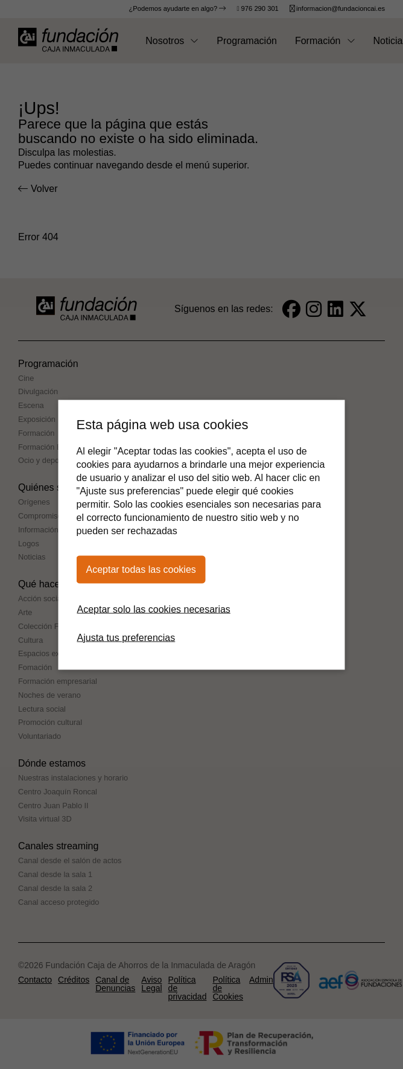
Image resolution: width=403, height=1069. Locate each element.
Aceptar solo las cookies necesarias (153, 609)
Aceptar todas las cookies (141, 569)
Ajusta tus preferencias (126, 637)
